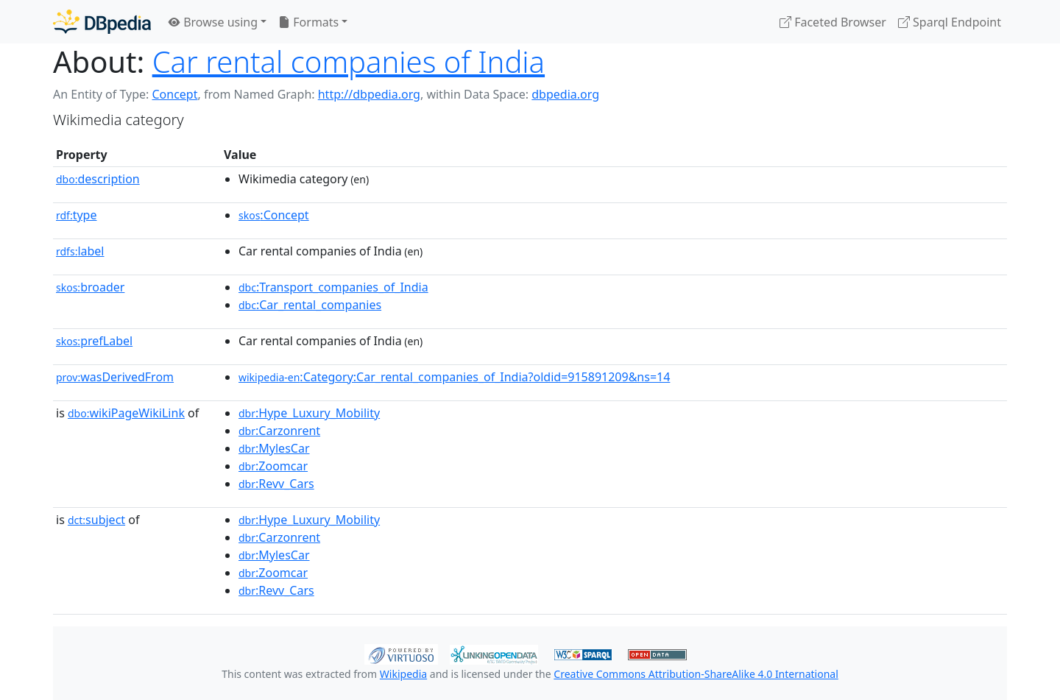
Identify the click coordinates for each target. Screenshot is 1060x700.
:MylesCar (274, 448)
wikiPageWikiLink (126, 413)
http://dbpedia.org (369, 94)
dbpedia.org (565, 94)
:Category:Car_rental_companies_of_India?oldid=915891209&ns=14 (454, 377)
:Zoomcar (273, 466)
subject (96, 520)
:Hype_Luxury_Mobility (309, 413)
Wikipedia (403, 674)
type (76, 215)
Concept (174, 94)
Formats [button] (308, 22)
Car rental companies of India (348, 61)
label (80, 251)
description (98, 179)
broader (90, 287)
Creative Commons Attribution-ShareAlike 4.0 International (696, 674)
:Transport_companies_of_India (333, 287)
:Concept (274, 215)
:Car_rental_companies (310, 305)
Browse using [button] (213, 22)
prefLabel (94, 341)
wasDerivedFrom (115, 377)
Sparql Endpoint (949, 22)
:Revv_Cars (276, 483)
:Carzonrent (279, 431)
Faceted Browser (833, 22)
